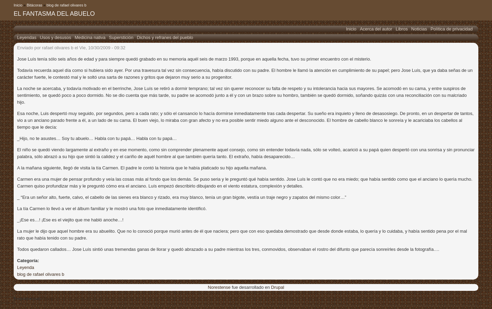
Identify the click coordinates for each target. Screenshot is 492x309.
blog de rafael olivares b (66, 5)
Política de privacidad (451, 28)
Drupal (277, 287)
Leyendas (26, 37)
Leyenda (25, 267)
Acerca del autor (376, 28)
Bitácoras (34, 5)
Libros (402, 28)
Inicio (18, 5)
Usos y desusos (55, 37)
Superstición (121, 37)
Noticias (419, 28)
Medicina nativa (89, 37)
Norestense (219, 287)
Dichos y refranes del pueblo (165, 37)
